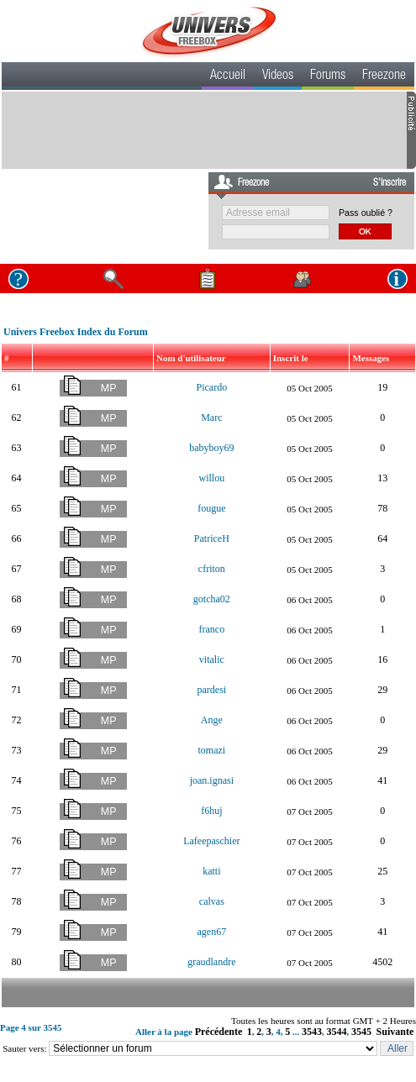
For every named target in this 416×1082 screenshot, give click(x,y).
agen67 (212, 932)
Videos (277, 76)
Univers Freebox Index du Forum (75, 332)
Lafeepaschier (211, 841)
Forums (327, 76)
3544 (337, 1031)
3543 (312, 1031)
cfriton (211, 569)
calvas (211, 901)
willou (211, 478)
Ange (212, 720)
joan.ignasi (212, 780)
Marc (211, 417)
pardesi (212, 690)
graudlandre (211, 962)
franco (212, 629)
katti (211, 871)
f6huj (211, 811)
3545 (361, 1031)
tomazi (212, 750)
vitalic (211, 659)
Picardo (212, 387)
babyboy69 (211, 448)
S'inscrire (389, 183)
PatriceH (211, 538)
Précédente (219, 1031)
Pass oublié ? (365, 212)
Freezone (384, 76)
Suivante (395, 1031)
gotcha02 (211, 599)
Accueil (227, 76)
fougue (211, 508)
